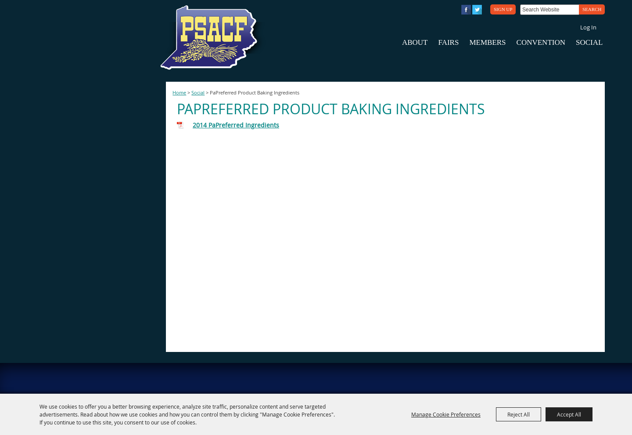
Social (589, 42)
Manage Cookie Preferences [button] (446, 414)
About (415, 42)
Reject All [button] (518, 414)
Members (487, 42)
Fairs (448, 42)
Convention (541, 42)
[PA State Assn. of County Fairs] (212, 38)
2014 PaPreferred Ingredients (236, 125)
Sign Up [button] (503, 9)
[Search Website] (549, 9)
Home (179, 93)
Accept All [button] (569, 414)
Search (591, 9)
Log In (588, 27)
